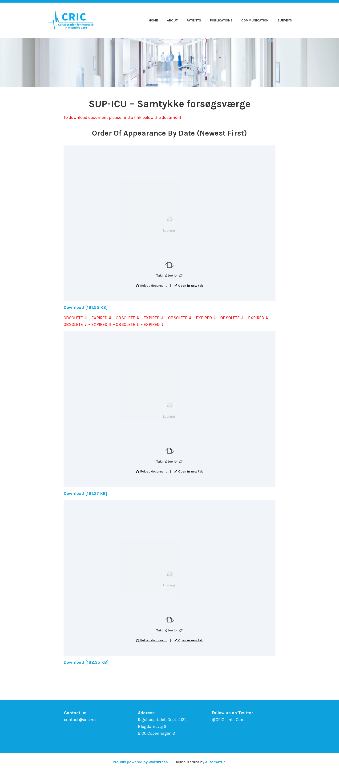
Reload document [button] (151, 286)
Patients (193, 20)
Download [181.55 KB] (86, 307)
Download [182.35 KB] (86, 662)
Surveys (285, 20)
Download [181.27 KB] (85, 493)
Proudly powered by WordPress (140, 762)
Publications (221, 20)
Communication (255, 20)
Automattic (215, 762)
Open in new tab (188, 286)
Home (153, 20)
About (172, 20)
